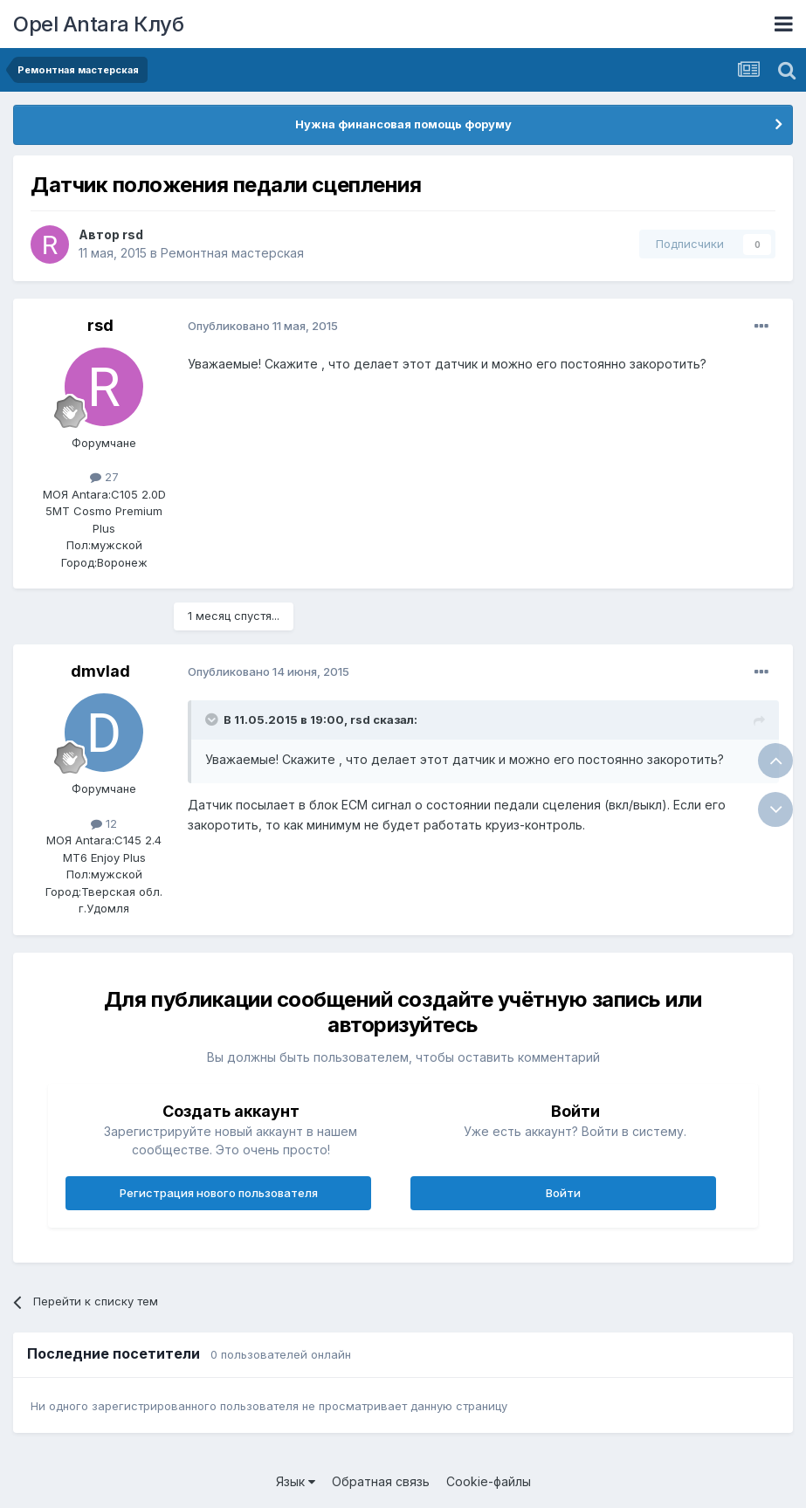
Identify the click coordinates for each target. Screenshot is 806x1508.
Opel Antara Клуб (98, 24)
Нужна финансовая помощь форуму (403, 124)
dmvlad (100, 671)
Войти (563, 1193)
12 (104, 823)
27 (104, 477)
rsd (132, 234)
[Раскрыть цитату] (213, 719)
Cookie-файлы (488, 1481)
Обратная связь (381, 1481)
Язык (295, 1481)
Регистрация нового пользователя (219, 1193)
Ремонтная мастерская (232, 252)
